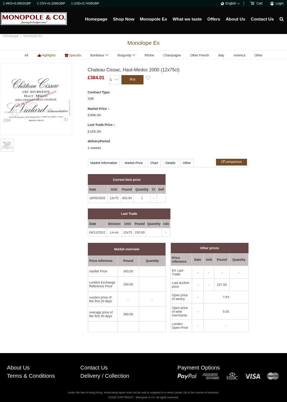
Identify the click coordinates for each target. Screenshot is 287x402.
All (26, 55)
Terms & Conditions (31, 376)
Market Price (134, 163)
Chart (154, 163)
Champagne (172, 55)
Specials (75, 55)
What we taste (187, 18)
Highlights (48, 55)
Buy (132, 79)
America (240, 55)
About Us (235, 18)
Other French (199, 55)
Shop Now (123, 18)
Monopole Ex (153, 18)
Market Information (103, 163)
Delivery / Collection (104, 376)
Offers (213, 18)
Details (170, 163)
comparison (233, 162)
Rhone (149, 55)
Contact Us (262, 18)
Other (258, 55)
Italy (221, 55)
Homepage (96, 18)
